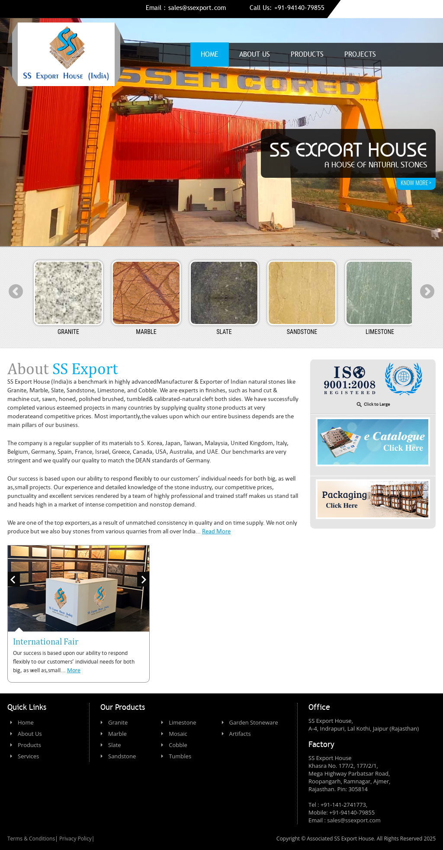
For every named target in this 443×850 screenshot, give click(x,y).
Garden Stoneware (253, 722)
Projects (360, 54)
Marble (117, 734)
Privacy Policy (75, 838)
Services (28, 756)
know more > (416, 182)
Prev (16, 291)
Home (209, 54)
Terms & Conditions (31, 838)
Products (307, 54)
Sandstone (122, 756)
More (73, 670)
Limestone (182, 722)
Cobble (178, 745)
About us (254, 54)
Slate (114, 745)
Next (427, 291)
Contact (411, 54)
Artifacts (240, 734)
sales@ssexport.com (197, 8)
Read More (216, 531)
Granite (118, 722)
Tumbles (180, 756)
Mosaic (178, 734)
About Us (30, 734)
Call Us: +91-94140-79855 (287, 8)
